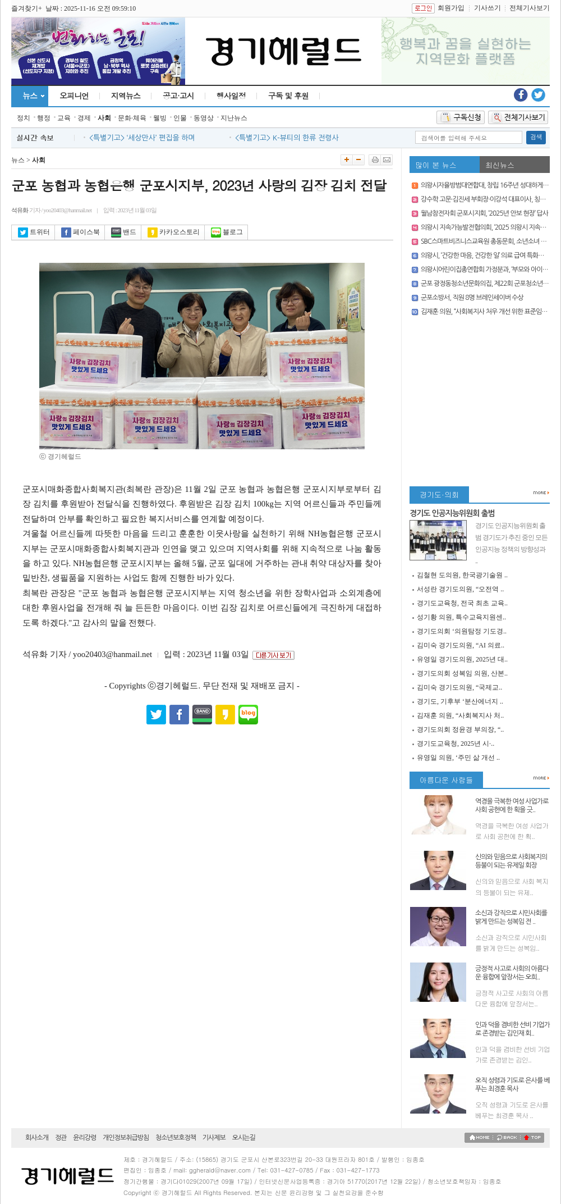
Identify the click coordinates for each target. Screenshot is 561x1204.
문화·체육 (132, 118)
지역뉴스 (125, 95)
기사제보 (214, 1137)
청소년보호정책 (175, 1137)
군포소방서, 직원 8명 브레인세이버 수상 (472, 297)
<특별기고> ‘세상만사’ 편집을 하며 (142, 138)
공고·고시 (178, 95)
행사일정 (231, 95)
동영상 (204, 118)
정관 (61, 1137)
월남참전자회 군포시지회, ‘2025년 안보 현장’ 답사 (484, 213)
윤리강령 (84, 1137)
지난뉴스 (233, 118)
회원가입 (451, 8)
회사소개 (36, 1137)
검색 (536, 137)
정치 (23, 118)
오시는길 (243, 1137)
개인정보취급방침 (126, 1137)
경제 (84, 118)
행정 (43, 118)
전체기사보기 (529, 8)
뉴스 (29, 95)
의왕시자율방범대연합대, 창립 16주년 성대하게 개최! (489, 185)
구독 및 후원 (288, 95)
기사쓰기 (487, 8)
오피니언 (74, 95)
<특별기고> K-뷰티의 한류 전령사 (287, 138)
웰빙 (160, 118)
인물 (180, 118)
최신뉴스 (499, 164)
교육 (64, 118)
